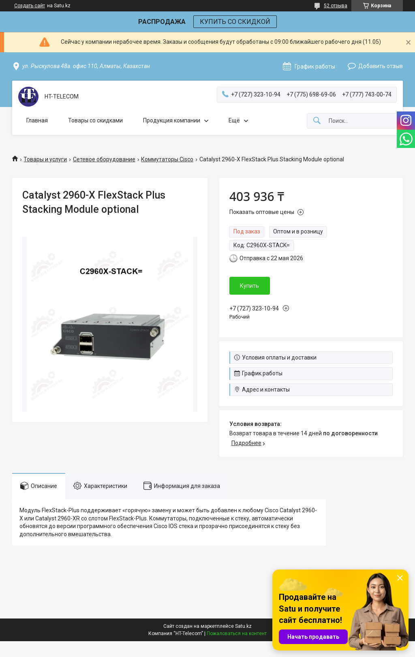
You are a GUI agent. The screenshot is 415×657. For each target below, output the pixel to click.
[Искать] (317, 121)
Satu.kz (243, 626)
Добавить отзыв (380, 66)
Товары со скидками (95, 120)
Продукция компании (171, 120)
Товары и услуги (45, 159)
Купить (249, 285)
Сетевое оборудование (104, 159)
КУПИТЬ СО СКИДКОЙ (235, 22)
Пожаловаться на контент (237, 633)
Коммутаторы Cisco (167, 159)
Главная (37, 120)
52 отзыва (335, 6)
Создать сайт (29, 6)
